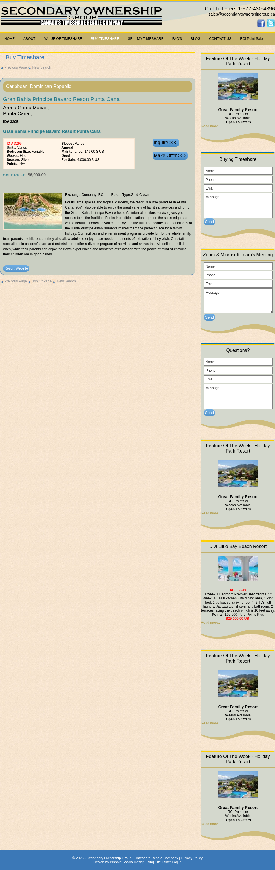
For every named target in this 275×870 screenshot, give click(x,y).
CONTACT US (220, 39)
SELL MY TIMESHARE (146, 39)
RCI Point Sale (251, 39)
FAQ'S (177, 39)
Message (238, 205)
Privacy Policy (192, 858)
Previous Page (13, 67)
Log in (177, 862)
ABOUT (29, 39)
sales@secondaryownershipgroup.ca (241, 14)
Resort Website (16, 268)
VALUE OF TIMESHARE (63, 39)
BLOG (195, 39)
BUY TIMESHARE (105, 39)
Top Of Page (40, 281)
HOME (9, 39)
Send (209, 222)
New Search (39, 67)
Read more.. (210, 126)
